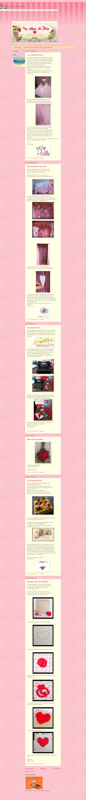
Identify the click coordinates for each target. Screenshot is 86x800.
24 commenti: (41, 319)
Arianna (34, 522)
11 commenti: (41, 158)
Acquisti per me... (34, 327)
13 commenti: (41, 431)
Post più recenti (29, 768)
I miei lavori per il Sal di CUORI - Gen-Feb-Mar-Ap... (38, 47)
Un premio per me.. (35, 480)
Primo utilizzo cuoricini (36, 166)
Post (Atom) (31, 771)
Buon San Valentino (35, 439)
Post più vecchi (57, 768)
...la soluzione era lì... (35, 55)
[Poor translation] (5, 8)
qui (43, 519)
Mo (37, 493)
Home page (18, 47)
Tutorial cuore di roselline (37, 582)
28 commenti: (41, 763)
